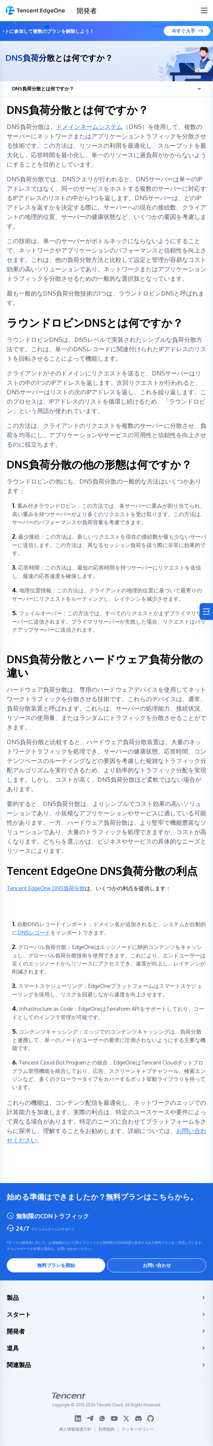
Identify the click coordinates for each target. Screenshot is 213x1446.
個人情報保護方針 (75, 1430)
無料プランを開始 (56, 1265)
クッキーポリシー (138, 1430)
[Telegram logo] (90, 1418)
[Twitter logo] (126, 1418)
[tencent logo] (106, 1395)
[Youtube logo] (114, 1418)
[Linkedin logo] (78, 1418)
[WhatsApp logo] (102, 1418)
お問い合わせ (157, 1265)
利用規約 (106, 1430)
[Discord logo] (138, 1418)
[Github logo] (150, 1418)
